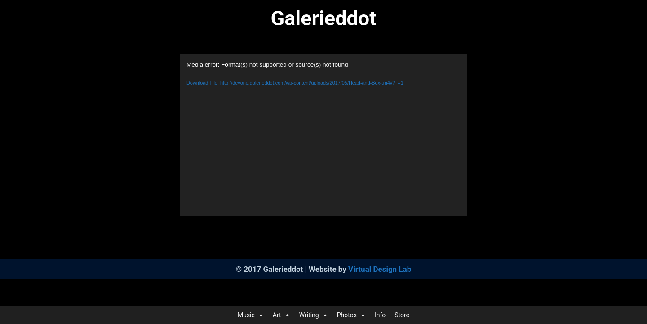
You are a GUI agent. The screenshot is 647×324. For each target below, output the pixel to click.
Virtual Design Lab (379, 269)
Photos (351, 315)
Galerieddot (324, 18)
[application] (323, 135)
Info (380, 315)
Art (281, 315)
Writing (313, 315)
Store (401, 315)
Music (251, 315)
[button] (260, 315)
